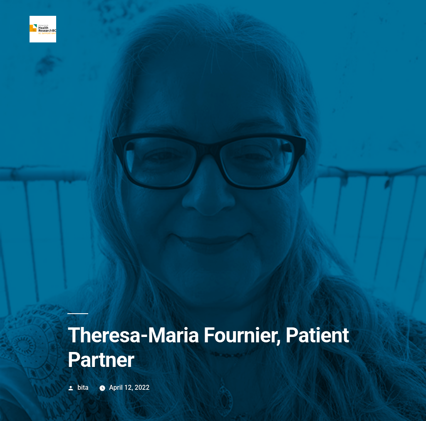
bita (82, 387)
